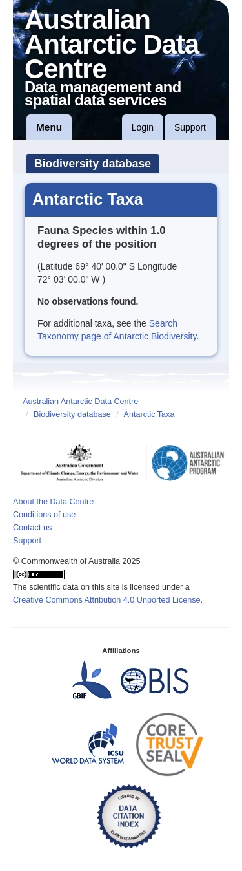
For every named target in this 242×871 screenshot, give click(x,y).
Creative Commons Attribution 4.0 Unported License (107, 600)
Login (143, 127)
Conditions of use (44, 514)
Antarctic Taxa (149, 414)
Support (190, 127)
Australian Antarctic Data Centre (80, 401)
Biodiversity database (92, 163)
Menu (49, 127)
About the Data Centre (53, 501)
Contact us (32, 527)
